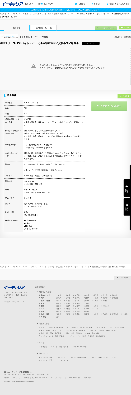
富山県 (68, 301)
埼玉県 (86, 298)
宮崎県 (105, 314)
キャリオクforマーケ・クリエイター (104, 357)
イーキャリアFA (46, 357)
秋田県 (95, 295)
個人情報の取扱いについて (40, 377)
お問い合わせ (16, 377)
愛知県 (77, 303)
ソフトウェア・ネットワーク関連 (80, 327)
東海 (42, 303)
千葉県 (95, 298)
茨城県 (58, 298)
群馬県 (77, 298)
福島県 (114, 295)
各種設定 (44, 347)
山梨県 (95, 301)
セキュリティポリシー (57, 377)
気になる (126, 191)
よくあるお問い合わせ (60, 347)
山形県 (105, 295)
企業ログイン (87, 377)
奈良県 (95, 306)
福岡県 (58, 314)
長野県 (105, 301)
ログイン (97, 4)
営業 (42, 327)
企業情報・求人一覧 (44, 28)
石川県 (77, 301)
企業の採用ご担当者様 (73, 377)
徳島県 (58, 311)
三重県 (86, 303)
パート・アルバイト (32, 267)
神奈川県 (115, 298)
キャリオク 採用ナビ (48, 360)
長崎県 (77, 314)
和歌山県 (106, 306)
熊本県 (86, 314)
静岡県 (68, 303)
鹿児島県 (115, 314)
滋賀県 (58, 306)
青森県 (68, 295)
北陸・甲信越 (45, 301)
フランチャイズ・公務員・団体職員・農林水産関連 (87, 336)
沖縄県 (125, 314)
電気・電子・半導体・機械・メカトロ (103, 330)
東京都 (105, 298)
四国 (42, 311)
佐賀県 (68, 314)
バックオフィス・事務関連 (75, 330)
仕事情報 (16, 28)
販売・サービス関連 (32, 14)
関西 (42, 306)
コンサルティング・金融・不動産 (52, 336)
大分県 (95, 314)
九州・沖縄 (45, 314)
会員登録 (81, 4)
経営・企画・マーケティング (51, 330)
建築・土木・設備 (93, 333)
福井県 (86, 301)
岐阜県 (58, 303)
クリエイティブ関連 (117, 327)
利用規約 (26, 377)
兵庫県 (86, 306)
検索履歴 (126, 209)
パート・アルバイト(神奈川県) (52, 267)
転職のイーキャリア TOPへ (15, 302)
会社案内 (6, 377)
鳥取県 (58, 309)
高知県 (86, 311)
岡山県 (77, 309)
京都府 (68, 306)
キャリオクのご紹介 (80, 347)
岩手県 (77, 295)
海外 (57, 317)
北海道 (58, 295)
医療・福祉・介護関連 (74, 333)
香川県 (68, 311)
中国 (42, 309)
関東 (42, 298)
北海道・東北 (45, 295)
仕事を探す (48, 4)
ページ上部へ (123, 278)
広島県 (86, 309)
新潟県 (58, 301)
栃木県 (68, 298)
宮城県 (86, 295)
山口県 (95, 309)
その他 (43, 317)
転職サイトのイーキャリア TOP (11, 14)
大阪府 (77, 306)
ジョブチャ (64, 360)
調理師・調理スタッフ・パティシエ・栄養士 (69, 14)
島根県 (68, 309)
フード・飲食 (46, 14)
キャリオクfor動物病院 (78, 357)
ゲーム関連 (101, 327)
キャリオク (61, 357)
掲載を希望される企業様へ (120, 4)
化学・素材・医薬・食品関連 (51, 333)
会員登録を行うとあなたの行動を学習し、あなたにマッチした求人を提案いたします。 (65, 10)
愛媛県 (77, 311)
